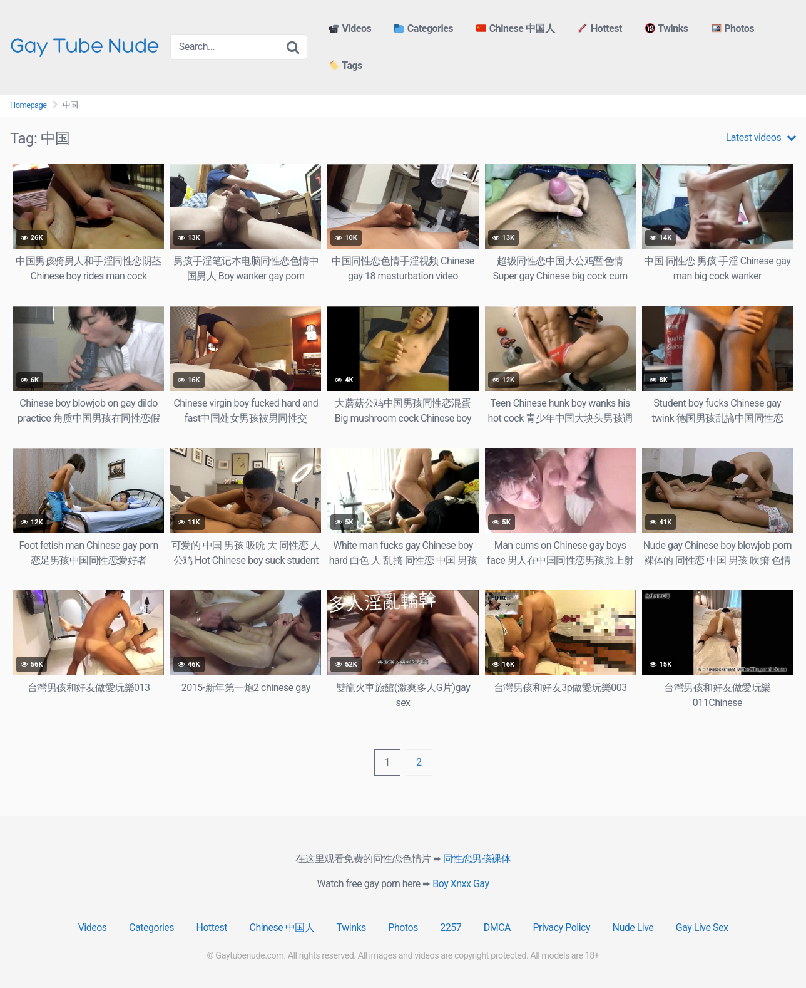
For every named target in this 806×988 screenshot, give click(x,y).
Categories (423, 28)
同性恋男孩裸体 (477, 859)
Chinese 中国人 (515, 28)
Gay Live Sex (702, 927)
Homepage (28, 105)
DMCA (497, 927)
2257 (450, 927)
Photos (733, 28)
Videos (350, 28)
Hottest (600, 28)
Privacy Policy (562, 927)
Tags (345, 66)
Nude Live (632, 927)
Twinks (666, 28)
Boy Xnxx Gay (460, 884)
